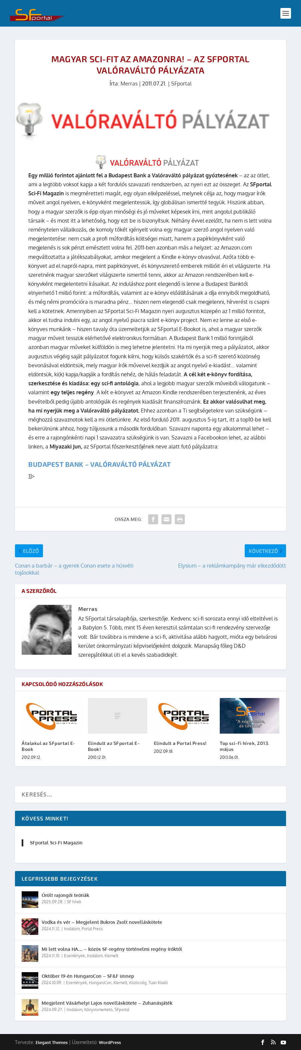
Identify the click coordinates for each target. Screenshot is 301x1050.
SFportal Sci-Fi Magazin (56, 842)
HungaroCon (100, 982)
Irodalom (72, 928)
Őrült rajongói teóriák (65, 895)
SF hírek (74, 901)
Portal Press (92, 928)
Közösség (138, 982)
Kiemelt (111, 955)
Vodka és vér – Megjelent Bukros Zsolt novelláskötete (102, 922)
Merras (129, 83)
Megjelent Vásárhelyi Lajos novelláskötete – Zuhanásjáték (107, 1003)
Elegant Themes (52, 1042)
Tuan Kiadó (158, 982)
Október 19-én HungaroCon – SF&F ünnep (88, 976)
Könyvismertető (98, 1009)
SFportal (181, 83)
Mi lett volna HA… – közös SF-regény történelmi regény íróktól (112, 949)
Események (74, 955)
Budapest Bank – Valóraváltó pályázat (99, 464)
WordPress (110, 1042)
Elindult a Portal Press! (180, 743)
